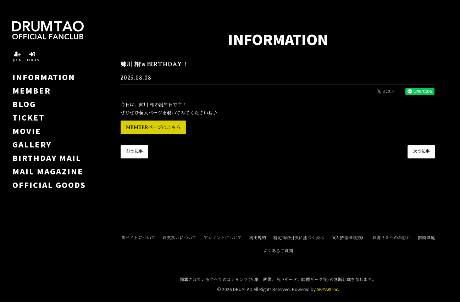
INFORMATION (43, 77)
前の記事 (134, 151)
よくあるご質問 (278, 251)
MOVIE (26, 130)
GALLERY (31, 144)
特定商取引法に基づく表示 (298, 238)
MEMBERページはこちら (153, 127)
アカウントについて (223, 238)
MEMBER (31, 90)
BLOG (24, 104)
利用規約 (257, 238)
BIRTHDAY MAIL (46, 157)
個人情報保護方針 (348, 238)
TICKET (28, 117)
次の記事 (421, 151)
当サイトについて (138, 238)
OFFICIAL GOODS (49, 184)
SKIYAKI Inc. (328, 289)
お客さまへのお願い (391, 238)
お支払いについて (179, 238)
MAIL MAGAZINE (47, 171)
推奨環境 (426, 238)
